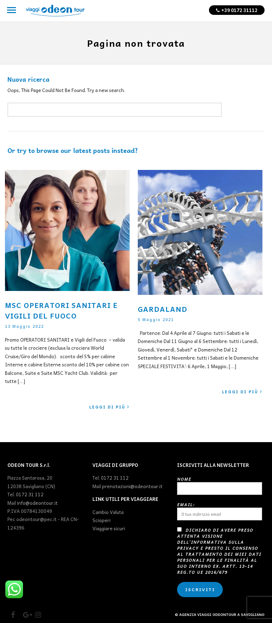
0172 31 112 (30, 494)
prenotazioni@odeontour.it (132, 486)
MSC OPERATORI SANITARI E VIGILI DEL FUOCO (61, 310)
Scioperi (101, 520)
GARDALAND (162, 309)
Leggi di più (109, 407)
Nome (219, 485)
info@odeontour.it (37, 503)
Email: (219, 511)
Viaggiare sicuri (108, 528)
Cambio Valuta (108, 512)
